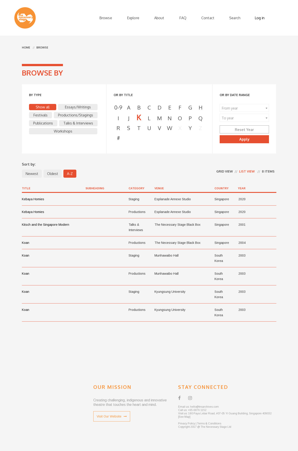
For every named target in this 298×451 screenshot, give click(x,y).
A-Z (70, 173)
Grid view (224, 171)
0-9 (118, 107)
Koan (25, 242)
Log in (260, 18)
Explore (133, 18)
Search (234, 18)
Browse (105, 18)
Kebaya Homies (33, 199)
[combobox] (244, 108)
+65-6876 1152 (197, 410)
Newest (31, 173)
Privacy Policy (186, 423)
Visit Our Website (112, 416)
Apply (244, 139)
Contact (207, 18)
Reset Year (244, 129)
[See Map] (184, 416)
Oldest (52, 173)
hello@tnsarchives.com (204, 406)
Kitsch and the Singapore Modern (45, 224)
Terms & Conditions (209, 423)
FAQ (182, 18)
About (159, 18)
